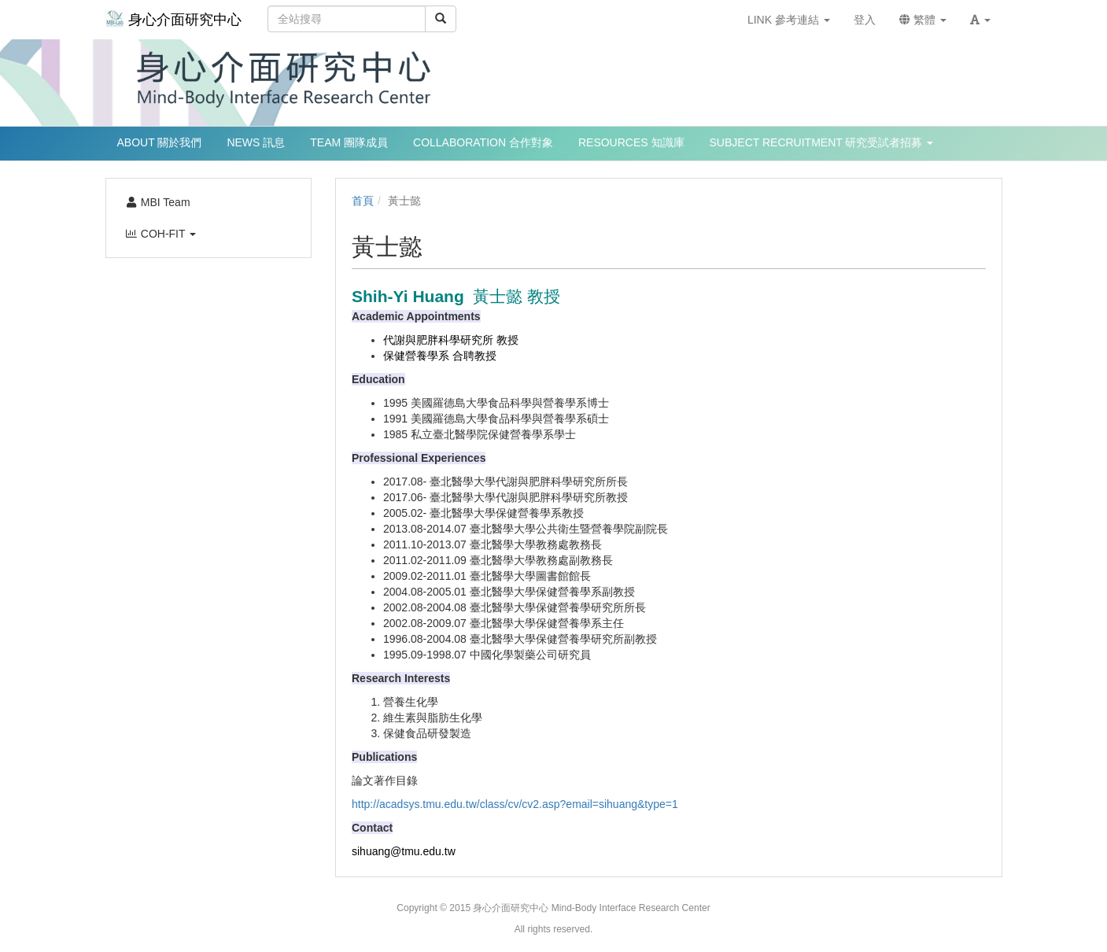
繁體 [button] (922, 19)
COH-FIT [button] (161, 233)
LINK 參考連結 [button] (788, 19)
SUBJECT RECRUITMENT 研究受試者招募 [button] (822, 142)
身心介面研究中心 (173, 18)
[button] (980, 19)
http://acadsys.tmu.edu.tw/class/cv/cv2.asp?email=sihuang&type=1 (515, 804)
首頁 (363, 200)
